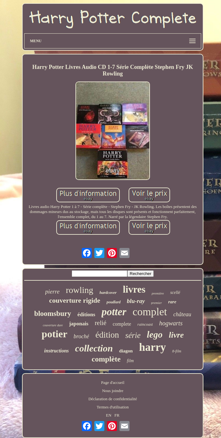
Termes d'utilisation (113, 407)
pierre (52, 291)
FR (116, 415)
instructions (56, 350)
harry (152, 347)
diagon (126, 350)
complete (122, 324)
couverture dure (53, 325)
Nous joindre (113, 390)
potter (114, 311)
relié (100, 323)
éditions (86, 314)
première (158, 293)
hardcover (108, 292)
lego (155, 334)
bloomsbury (52, 313)
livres (134, 289)
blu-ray (136, 301)
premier (156, 303)
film (130, 360)
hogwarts (170, 323)
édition (107, 335)
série (133, 335)
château (182, 314)
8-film (176, 351)
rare (172, 301)
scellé (175, 292)
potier (54, 334)
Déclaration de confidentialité (112, 398)
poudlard (114, 302)
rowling (79, 290)
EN (108, 415)
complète (106, 359)
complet (150, 311)
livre (176, 335)
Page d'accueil (112, 382)
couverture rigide (74, 300)
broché (81, 336)
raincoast (145, 324)
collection (94, 348)
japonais (78, 324)
